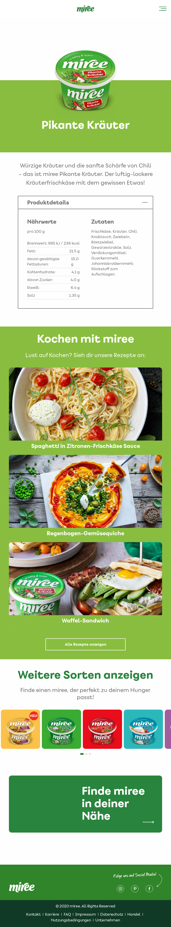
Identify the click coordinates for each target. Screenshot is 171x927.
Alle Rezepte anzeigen (85, 644)
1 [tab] (82, 755)
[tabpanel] (20, 729)
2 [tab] (88, 755)
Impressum (85, 914)
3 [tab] (91, 755)
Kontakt (33, 914)
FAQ (67, 914)
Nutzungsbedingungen (71, 920)
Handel (133, 914)
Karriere (52, 914)
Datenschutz (111, 914)
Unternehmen (107, 920)
